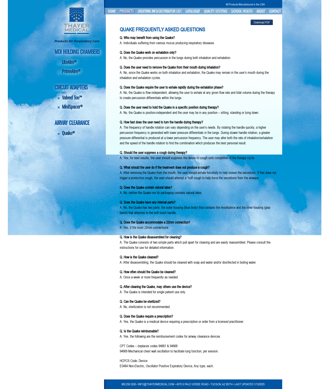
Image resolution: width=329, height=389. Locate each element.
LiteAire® (69, 62)
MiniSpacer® (72, 107)
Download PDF (262, 22)
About (260, 11)
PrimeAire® (71, 71)
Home (112, 11)
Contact (275, 11)
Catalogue (193, 11)
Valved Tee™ (72, 98)
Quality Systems (215, 11)
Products (127, 11)
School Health (242, 11)
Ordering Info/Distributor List (160, 11)
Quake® (68, 133)
